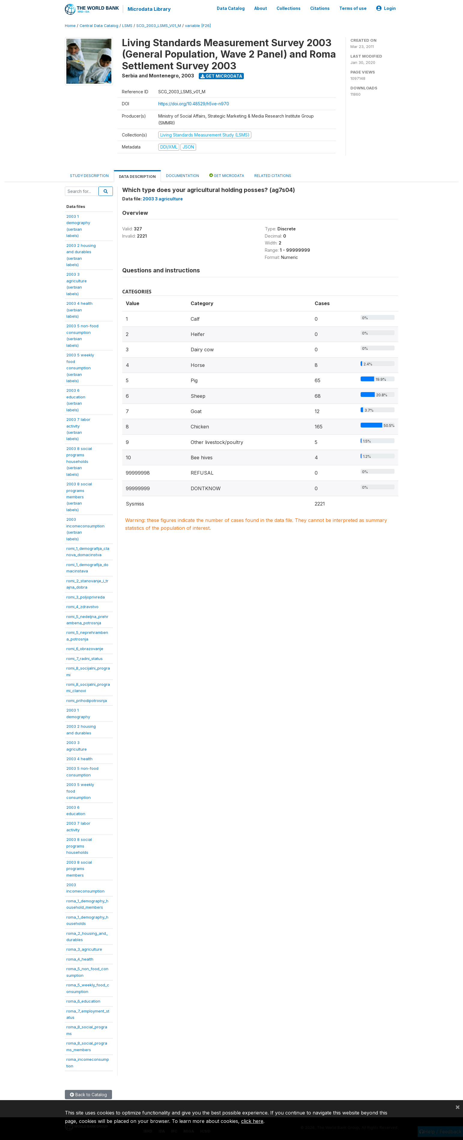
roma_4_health (79, 958)
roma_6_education (83, 1000)
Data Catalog (231, 8)
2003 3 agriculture (163, 198)
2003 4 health (79, 758)
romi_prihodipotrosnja (86, 700)
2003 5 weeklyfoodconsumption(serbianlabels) (80, 367)
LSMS (127, 25)
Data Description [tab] (137, 176)
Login (386, 8)
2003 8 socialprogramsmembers (79, 868)
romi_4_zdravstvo (82, 606)
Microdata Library (149, 9)
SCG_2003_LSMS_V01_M (158, 25)
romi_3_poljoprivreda (85, 596)
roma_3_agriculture (84, 949)
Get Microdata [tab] (226, 175)
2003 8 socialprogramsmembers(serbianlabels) (79, 496)
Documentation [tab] (182, 175)
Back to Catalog (88, 1094)
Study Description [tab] (89, 175)
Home (70, 25)
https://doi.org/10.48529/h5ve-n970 (193, 103)
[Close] (457, 1106)
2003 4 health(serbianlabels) (79, 309)
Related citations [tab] (272, 175)
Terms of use (353, 8)
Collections (289, 8)
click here (252, 1121)
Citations (320, 8)
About (260, 8)
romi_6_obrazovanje (84, 648)
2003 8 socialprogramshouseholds (79, 846)
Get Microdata (221, 75)
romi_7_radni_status (84, 658)
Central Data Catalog (99, 25)
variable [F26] (198, 25)
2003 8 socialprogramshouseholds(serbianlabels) (79, 461)
